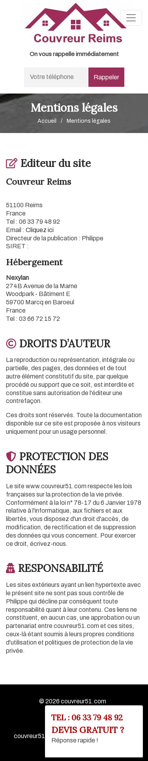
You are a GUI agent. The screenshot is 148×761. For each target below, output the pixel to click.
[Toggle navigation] (131, 18)
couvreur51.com (83, 701)
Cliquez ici (40, 230)
